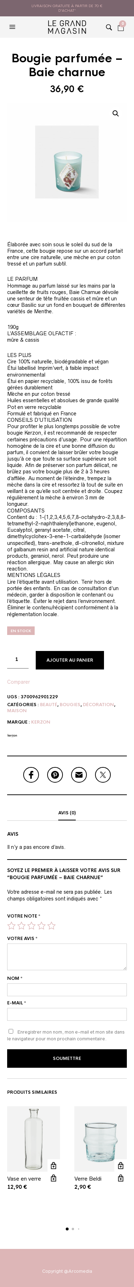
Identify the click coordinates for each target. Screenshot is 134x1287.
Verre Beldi (87, 1179)
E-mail (16, 1003)
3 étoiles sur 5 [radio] (31, 925)
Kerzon (40, 722)
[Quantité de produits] (18, 660)
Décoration (98, 705)
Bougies (70, 705)
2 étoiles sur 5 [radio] (21, 925)
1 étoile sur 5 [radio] (11, 925)
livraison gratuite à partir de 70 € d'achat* (67, 8)
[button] (13, 27)
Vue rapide (54, 1178)
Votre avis (22, 938)
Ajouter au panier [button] (54, 1165)
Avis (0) (67, 813)
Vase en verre (24, 1179)
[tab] (67, 813)
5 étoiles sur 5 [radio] (51, 925)
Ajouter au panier (69, 660)
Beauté (48, 705)
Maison (17, 711)
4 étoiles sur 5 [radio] (41, 925)
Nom (15, 978)
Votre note (23, 916)
